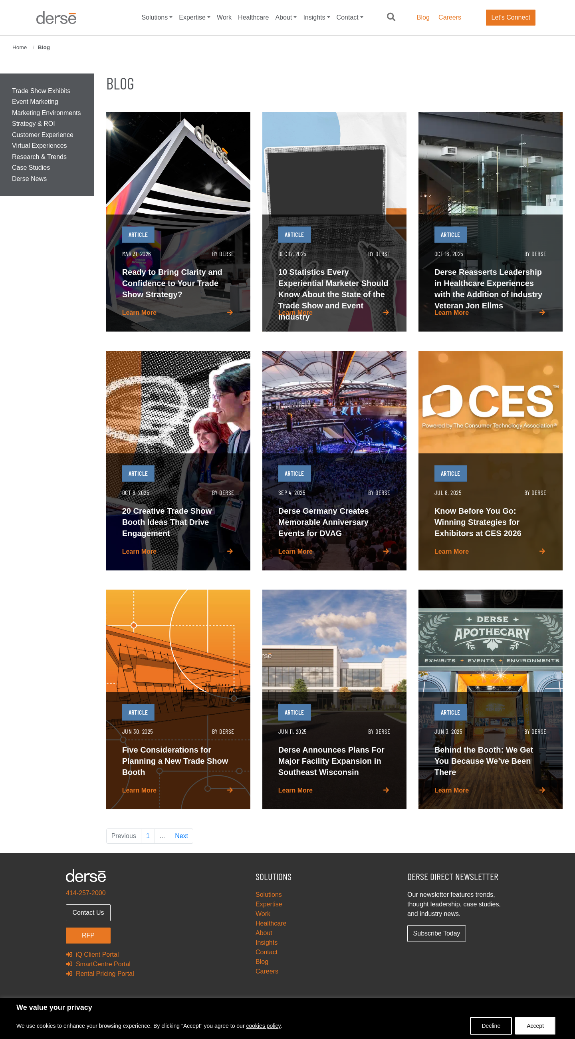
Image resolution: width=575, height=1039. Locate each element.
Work (224, 17)
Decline (491, 1026)
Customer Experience (42, 134)
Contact (348, 17)
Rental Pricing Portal (100, 973)
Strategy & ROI (33, 123)
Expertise (192, 17)
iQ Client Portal (92, 954)
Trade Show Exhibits (41, 90)
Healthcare (253, 17)
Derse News (29, 178)
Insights (314, 17)
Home (19, 47)
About (283, 17)
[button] (391, 17)
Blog (423, 17)
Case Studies (31, 167)
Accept (535, 1026)
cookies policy (263, 1026)
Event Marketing (35, 101)
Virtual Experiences (39, 145)
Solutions (154, 17)
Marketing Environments (46, 112)
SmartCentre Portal (98, 964)
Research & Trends (39, 156)
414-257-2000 (86, 893)
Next (181, 835)
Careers (449, 17)
